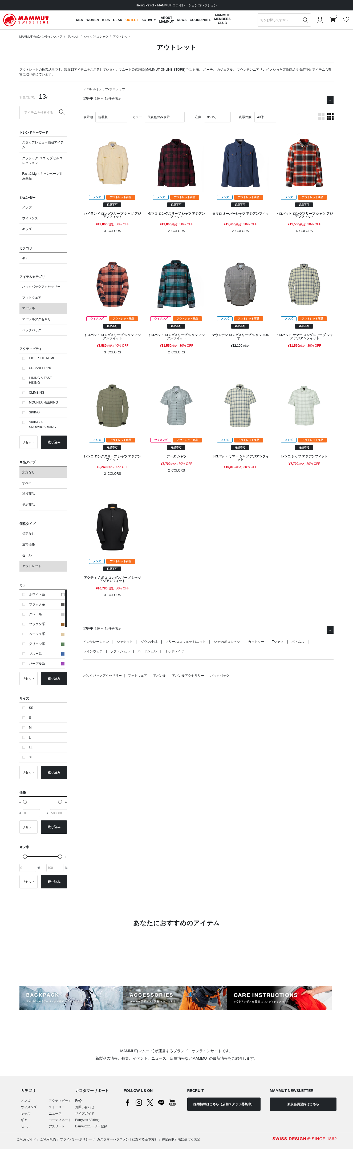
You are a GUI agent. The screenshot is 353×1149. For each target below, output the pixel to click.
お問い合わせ (84, 1107)
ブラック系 (47, 604)
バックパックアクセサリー (41, 287)
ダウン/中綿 (149, 642)
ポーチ (208, 69)
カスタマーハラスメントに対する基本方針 (127, 1139)
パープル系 (47, 663)
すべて (27, 483)
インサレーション (96, 642)
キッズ (27, 229)
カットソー (256, 642)
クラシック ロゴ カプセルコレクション (42, 160)
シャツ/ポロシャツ (96, 36)
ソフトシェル (119, 651)
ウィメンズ (30, 218)
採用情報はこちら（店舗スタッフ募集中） (223, 1104)
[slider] (25, 802)
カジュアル (225, 69)
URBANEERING (40, 368)
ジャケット (125, 642)
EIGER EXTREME (42, 358)
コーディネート (60, 1120)
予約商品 (28, 504)
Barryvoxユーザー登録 (91, 1126)
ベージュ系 (47, 634)
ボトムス (297, 642)
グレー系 (47, 614)
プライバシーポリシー (76, 1139)
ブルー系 (47, 654)
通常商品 (28, 494)
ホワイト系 (47, 594)
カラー (137, 117)
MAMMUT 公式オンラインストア (41, 36)
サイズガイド (84, 1113)
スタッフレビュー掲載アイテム (43, 145)
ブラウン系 (47, 624)
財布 (196, 69)
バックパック (31, 330)
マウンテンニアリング (253, 69)
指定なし (28, 472)
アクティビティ (60, 1101)
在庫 (198, 117)
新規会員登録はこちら (303, 1104)
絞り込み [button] (54, 442)
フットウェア (31, 298)
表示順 (88, 117)
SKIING (34, 412)
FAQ (78, 1101)
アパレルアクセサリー (38, 319)
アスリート (57, 1126)
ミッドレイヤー (176, 651)
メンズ (27, 207)
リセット (28, 442)
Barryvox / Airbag (87, 1120)
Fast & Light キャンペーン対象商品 (42, 176)
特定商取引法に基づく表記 (181, 1139)
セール (27, 555)
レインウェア (93, 651)
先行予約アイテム (312, 69)
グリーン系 (47, 644)
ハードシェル (147, 651)
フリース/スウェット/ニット (185, 642)
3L (31, 757)
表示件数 (245, 117)
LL (31, 747)
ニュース (55, 1113)
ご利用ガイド (26, 1139)
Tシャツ (277, 642)
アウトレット (122, 36)
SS (31, 708)
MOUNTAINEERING (43, 402)
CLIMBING (36, 392)
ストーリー (57, 1107)
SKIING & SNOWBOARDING (42, 424)
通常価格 (28, 544)
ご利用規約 (48, 1139)
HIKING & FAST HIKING (40, 380)
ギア (25, 258)
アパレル (73, 36)
